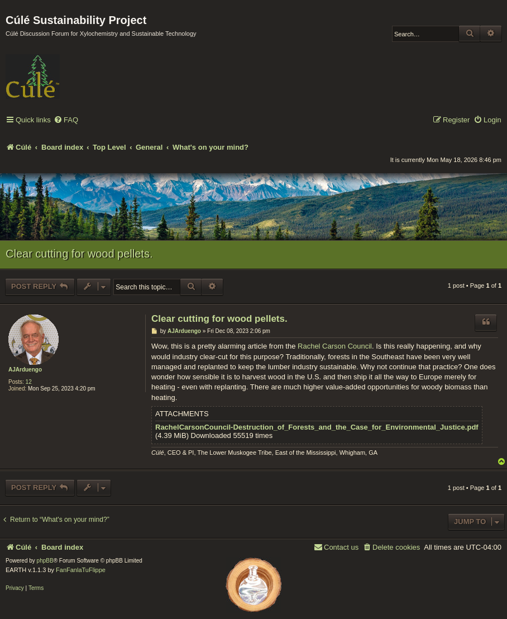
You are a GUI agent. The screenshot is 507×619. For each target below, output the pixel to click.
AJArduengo (25, 369)
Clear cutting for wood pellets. (79, 253)
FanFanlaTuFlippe (81, 569)
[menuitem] (66, 120)
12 (29, 382)
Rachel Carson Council (335, 346)
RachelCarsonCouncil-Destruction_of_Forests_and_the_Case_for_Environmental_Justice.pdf (317, 427)
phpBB (45, 561)
